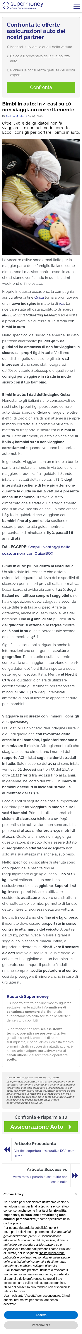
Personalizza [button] (41, 1325)
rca (61, 303)
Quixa (39, 297)
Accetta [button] (41, 1315)
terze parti (10, 1232)
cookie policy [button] (12, 1223)
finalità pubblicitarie (52, 1253)
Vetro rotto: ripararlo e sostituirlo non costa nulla (40, 1179)
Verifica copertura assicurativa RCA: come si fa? (45, 1153)
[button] (76, 1194)
